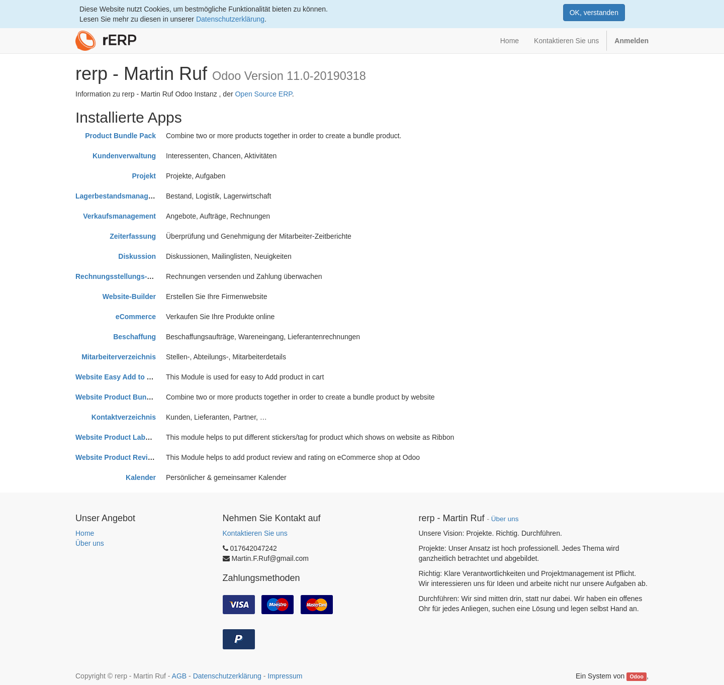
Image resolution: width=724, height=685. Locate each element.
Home (84, 533)
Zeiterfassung (133, 236)
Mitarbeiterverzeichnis (118, 357)
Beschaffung (134, 337)
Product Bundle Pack (120, 136)
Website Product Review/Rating (128, 457)
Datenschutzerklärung (230, 19)
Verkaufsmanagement (119, 216)
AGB (179, 676)
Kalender (141, 477)
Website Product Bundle (116, 397)
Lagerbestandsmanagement (122, 196)
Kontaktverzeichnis (124, 417)
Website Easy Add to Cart (118, 377)
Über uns (89, 543)
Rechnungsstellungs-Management (132, 276)
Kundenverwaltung (124, 156)
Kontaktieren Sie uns (255, 533)
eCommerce (136, 317)
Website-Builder (129, 296)
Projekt (144, 176)
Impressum (284, 676)
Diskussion (137, 256)
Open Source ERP (263, 94)
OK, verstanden (594, 13)
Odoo (636, 676)
